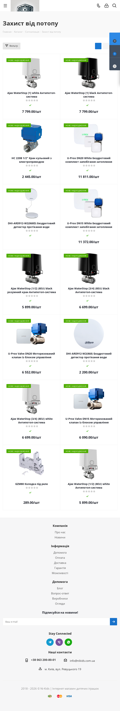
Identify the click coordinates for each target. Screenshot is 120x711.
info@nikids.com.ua (82, 660)
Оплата (60, 557)
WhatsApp (68, 642)
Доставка (60, 563)
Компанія (60, 526)
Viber (59, 642)
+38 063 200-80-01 (43, 660)
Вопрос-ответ (60, 593)
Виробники (60, 598)
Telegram (50, 642)
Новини (60, 537)
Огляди (60, 603)
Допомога (60, 552)
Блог (60, 588)
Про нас (60, 532)
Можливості (60, 573)
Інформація (60, 546)
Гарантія (60, 568)
